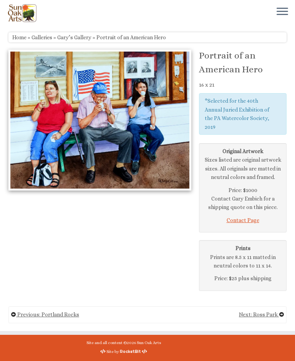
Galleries (41, 37)
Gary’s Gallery (74, 37)
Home (19, 37)
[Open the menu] (282, 12)
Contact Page (243, 220)
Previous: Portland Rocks (45, 314)
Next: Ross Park (261, 314)
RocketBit (130, 351)
